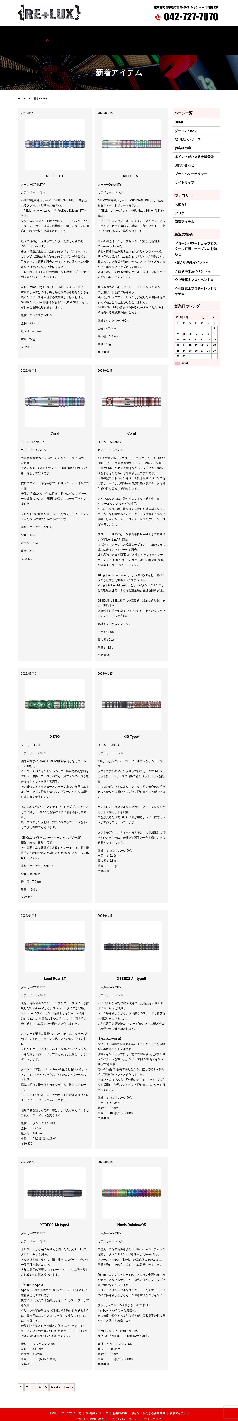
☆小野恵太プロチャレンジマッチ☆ (196, 274)
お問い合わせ (191, 31)
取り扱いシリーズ (78, 31)
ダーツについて (53, 31)
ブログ (175, 31)
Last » (68, 1370)
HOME (36, 31)
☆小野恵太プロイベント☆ (194, 263)
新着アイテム (158, 31)
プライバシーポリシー (191, 157)
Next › (55, 1370)
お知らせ (181, 188)
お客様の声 (101, 31)
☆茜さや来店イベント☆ (192, 254)
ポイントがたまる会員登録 (129, 31)
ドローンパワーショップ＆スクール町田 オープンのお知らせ (196, 232)
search (207, 31)
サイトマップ (184, 166)
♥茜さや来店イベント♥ (191, 246)
